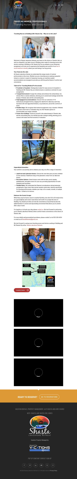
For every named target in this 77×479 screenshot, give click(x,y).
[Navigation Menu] (62, 5)
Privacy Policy (53, 470)
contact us (40, 209)
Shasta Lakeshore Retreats (34, 225)
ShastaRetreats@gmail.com (30, 219)
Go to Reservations (49, 397)
